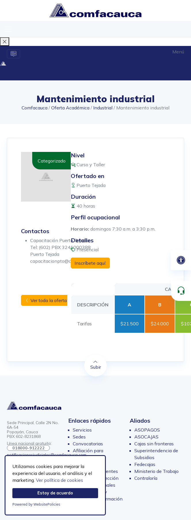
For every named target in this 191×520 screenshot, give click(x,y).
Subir (95, 364)
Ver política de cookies (59, 480)
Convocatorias (88, 443)
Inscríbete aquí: (90, 263)
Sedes (79, 437)
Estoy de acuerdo (55, 493)
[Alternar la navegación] (13, 53)
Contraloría (145, 478)
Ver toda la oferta (46, 300)
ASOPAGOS (147, 430)
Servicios (82, 430)
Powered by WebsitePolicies (36, 504)
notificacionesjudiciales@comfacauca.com (46, 454)
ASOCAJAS (146, 437)
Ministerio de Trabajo (156, 471)
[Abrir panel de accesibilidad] (181, 260)
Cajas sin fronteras (154, 443)
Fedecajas (144, 464)
